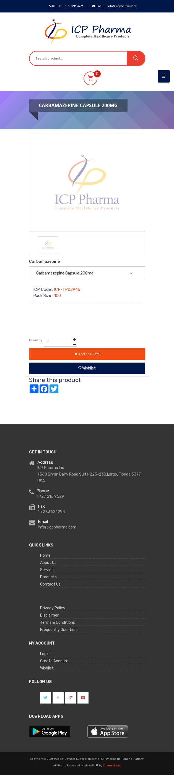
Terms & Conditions (57, 622)
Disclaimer (49, 615)
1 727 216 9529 (74, 6)
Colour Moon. (112, 765)
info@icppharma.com (121, 6)
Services (48, 570)
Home (45, 555)
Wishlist (87, 368)
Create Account (54, 661)
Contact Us (50, 584)
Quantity (36, 340)
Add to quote (87, 354)
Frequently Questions (59, 629)
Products (48, 577)
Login (45, 653)
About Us (48, 562)
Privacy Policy (52, 608)
